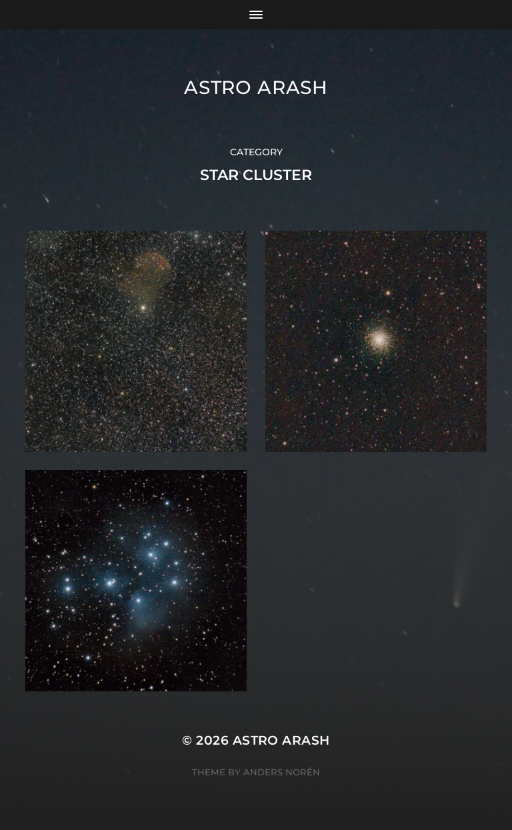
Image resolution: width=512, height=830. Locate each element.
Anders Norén (281, 772)
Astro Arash (256, 87)
